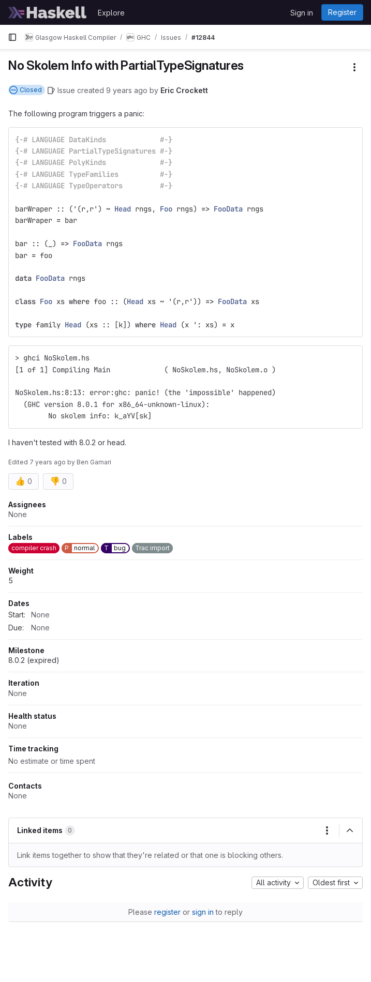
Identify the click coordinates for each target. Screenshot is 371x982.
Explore (111, 12)
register (167, 912)
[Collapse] (350, 830)
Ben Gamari (94, 462)
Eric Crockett (184, 90)
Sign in (301, 12)
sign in (203, 912)
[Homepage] (48, 12)
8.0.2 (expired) (34, 660)
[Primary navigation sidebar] (12, 37)
